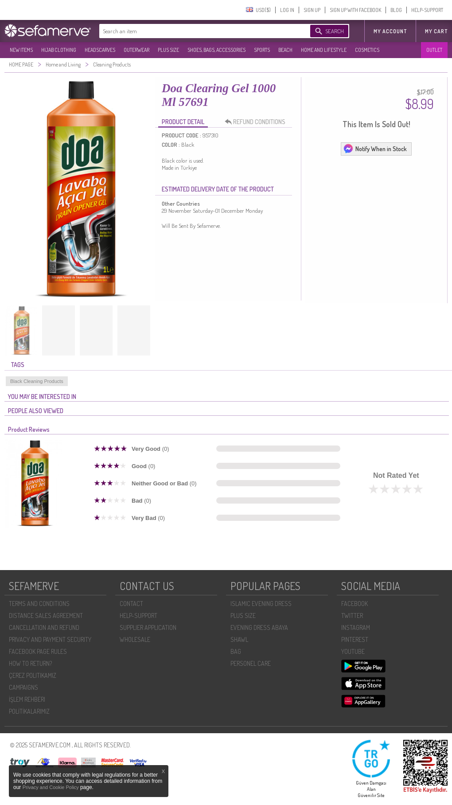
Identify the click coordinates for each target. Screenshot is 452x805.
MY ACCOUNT (390, 31)
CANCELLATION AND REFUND (44, 627)
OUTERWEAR (136, 50)
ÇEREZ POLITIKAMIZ (32, 675)
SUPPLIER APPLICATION (148, 627)
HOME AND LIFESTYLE (324, 50)
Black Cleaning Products (36, 381)
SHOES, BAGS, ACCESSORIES (216, 50)
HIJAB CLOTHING (58, 50)
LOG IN (287, 10)
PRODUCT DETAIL (183, 121)
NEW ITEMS (21, 50)
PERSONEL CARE (250, 663)
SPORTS (262, 50)
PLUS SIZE (168, 50)
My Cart (436, 31)
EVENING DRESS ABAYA (259, 627)
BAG (235, 651)
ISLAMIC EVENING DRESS (261, 603)
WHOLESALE (135, 639)
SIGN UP (312, 10)
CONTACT (131, 603)
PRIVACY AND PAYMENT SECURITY (50, 639)
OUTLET (434, 50)
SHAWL (239, 639)
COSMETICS (367, 50)
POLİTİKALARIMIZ (29, 711)
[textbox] (195, 31)
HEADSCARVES (100, 50)
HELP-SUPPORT (427, 10)
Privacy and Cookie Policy (51, 787)
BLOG (396, 10)
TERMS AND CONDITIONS (39, 603)
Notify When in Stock (375, 148)
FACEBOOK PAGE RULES (38, 651)
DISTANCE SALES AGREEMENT (46, 615)
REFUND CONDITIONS (257, 122)
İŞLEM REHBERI (27, 699)
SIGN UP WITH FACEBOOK (355, 10)
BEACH (285, 50)
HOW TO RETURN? (30, 663)
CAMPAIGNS (23, 687)
